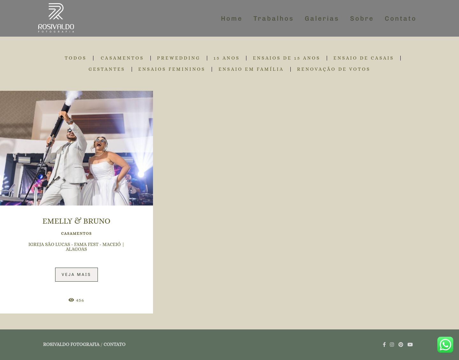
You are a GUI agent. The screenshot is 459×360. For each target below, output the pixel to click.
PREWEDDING (178, 58)
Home (232, 18)
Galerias (322, 18)
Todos (76, 58)
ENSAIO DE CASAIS (363, 58)
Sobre (362, 18)
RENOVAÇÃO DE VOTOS (334, 69)
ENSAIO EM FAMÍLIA (251, 69)
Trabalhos (273, 18)
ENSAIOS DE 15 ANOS (286, 58)
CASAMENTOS (122, 58)
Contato (401, 18)
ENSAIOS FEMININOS (172, 69)
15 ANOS (227, 58)
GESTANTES (107, 69)
